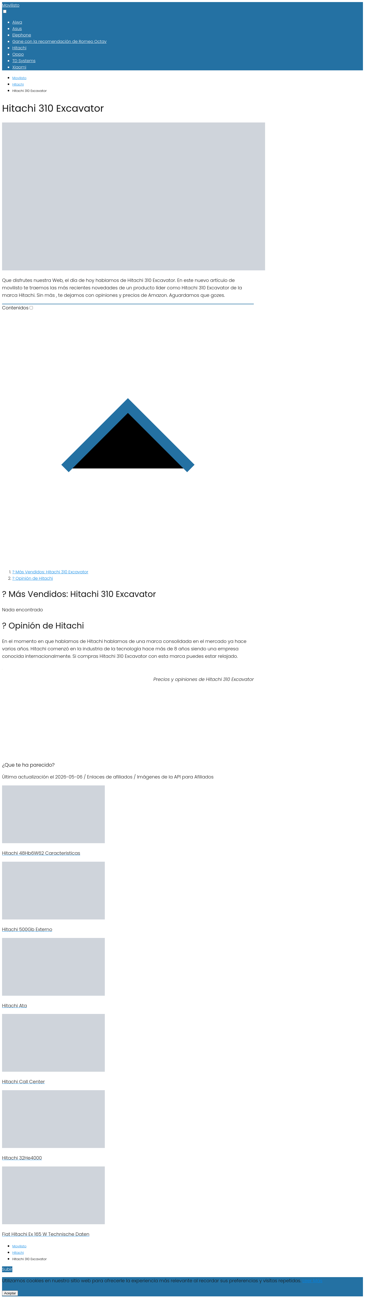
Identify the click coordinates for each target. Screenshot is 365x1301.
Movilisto (11, 5)
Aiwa (17, 22)
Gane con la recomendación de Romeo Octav (59, 41)
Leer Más (312, 1280)
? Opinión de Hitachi (32, 578)
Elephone (21, 35)
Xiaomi (19, 67)
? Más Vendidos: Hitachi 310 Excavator (50, 572)
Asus (17, 29)
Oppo (18, 54)
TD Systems (23, 61)
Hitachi (19, 48)
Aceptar (10, 1293)
